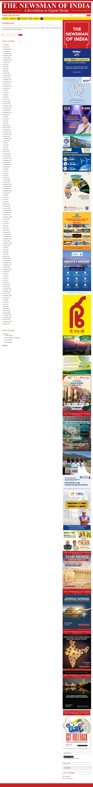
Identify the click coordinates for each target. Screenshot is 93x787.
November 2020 (7, 186)
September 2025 (7, 60)
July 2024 (5, 90)
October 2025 (6, 57)
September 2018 (7, 243)
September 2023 (7, 112)
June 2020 (6, 197)
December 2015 (7, 315)
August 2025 (6, 62)
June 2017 (6, 276)
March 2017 (6, 282)
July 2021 (5, 169)
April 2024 (5, 97)
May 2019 (5, 225)
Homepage (4, 345)
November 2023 (7, 108)
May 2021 (5, 173)
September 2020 (7, 191)
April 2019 (5, 228)
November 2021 (7, 160)
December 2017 (7, 262)
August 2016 (6, 297)
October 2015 (6, 319)
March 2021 (6, 177)
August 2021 (6, 167)
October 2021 (6, 162)
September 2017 (7, 269)
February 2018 (7, 258)
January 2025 (6, 77)
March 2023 (6, 125)
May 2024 (5, 95)
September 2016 (7, 295)
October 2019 (6, 214)
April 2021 (5, 175)
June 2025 (6, 66)
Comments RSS (69, 778)
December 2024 (7, 79)
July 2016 (5, 300)
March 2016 (6, 308)
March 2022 (6, 151)
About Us (5, 18)
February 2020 (7, 206)
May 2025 (5, 68)
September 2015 (7, 321)
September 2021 (7, 164)
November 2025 (7, 55)
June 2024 (6, 92)
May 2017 (5, 278)
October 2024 (6, 84)
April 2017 (5, 280)
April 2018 (5, 254)
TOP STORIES (8, 340)
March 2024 (6, 99)
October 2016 (6, 293)
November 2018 (7, 238)
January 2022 (6, 156)
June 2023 (6, 119)
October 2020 (6, 188)
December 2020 (7, 184)
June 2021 (6, 171)
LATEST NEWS (9, 335)
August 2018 (6, 245)
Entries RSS (68, 776)
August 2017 (6, 271)
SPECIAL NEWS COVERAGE (12, 338)
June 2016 (6, 302)
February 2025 (7, 75)
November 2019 (7, 212)
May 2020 (5, 199)
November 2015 (7, 317)
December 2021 (7, 158)
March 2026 (6, 47)
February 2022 (7, 153)
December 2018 (7, 236)
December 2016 (7, 289)
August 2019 (6, 219)
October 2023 (6, 110)
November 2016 (7, 291)
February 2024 (7, 101)
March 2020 (6, 204)
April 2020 (5, 201)
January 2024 (6, 103)
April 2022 (5, 149)
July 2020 (5, 195)
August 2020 (6, 193)
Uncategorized (8, 342)
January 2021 (6, 182)
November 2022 (7, 134)
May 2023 (5, 121)
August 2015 (6, 324)
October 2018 (6, 241)
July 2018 (5, 247)
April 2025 (5, 71)
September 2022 (7, 138)
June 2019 (6, 223)
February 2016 (7, 310)
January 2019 (6, 234)
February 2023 (7, 127)
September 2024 (7, 86)
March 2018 (6, 256)
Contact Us (13, 18)
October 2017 (6, 267)
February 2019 (7, 232)
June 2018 (6, 249)
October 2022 (6, 136)
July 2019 (5, 221)
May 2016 (5, 304)
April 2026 (5, 44)
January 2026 (6, 51)
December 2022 (7, 132)
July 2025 (5, 64)
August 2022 (6, 140)
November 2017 (7, 265)
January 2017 (6, 286)
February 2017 (7, 284)
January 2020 (6, 208)
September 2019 (7, 217)
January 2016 (6, 313)
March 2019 (6, 230)
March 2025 (6, 73)
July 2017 (5, 273)
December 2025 (7, 53)
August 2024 (6, 88)
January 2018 (6, 260)
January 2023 (6, 129)
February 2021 (7, 180)
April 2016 (5, 306)
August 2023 (6, 114)
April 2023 (5, 123)
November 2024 (7, 81)
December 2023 (7, 105)
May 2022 (5, 147)
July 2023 (5, 116)
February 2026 (7, 49)
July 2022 (5, 143)
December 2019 (7, 210)
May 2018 (5, 252)
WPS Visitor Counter (74, 758)
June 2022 (6, 145)
